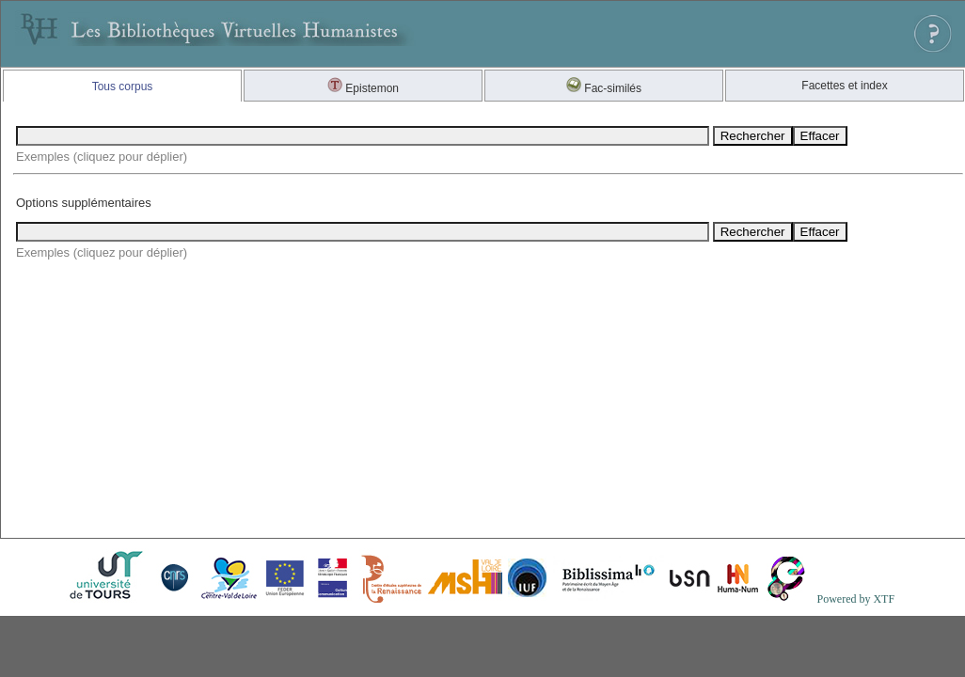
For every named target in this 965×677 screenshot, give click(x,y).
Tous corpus (122, 86)
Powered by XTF (855, 599)
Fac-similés (603, 88)
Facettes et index (844, 85)
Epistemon (363, 88)
